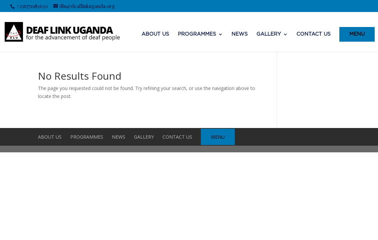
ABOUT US (155, 34)
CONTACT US (313, 34)
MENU (357, 34)
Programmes (197, 34)
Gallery (268, 34)
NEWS (239, 34)
